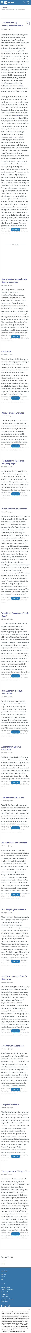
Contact (3, 1276)
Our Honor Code (5, 1292)
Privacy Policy (4, 1294)
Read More (15, 336)
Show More (15, 229)
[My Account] (29, 2)
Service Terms (5, 1296)
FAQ (2, 1279)
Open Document (15, 1329)
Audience (3, 1264)
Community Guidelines (7, 1289)
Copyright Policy (5, 1287)
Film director (4, 1261)
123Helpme (4, 7)
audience (17, 115)
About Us (3, 1274)
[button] (2, 2)
